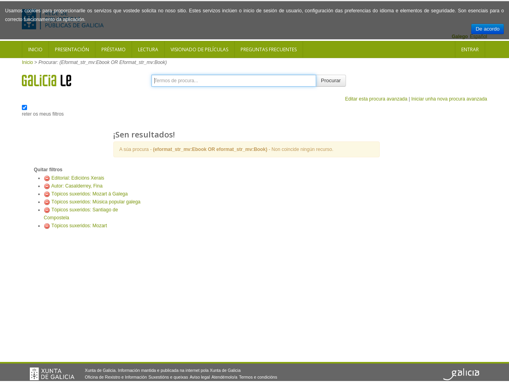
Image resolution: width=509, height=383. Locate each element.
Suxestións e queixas (168, 377)
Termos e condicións (258, 377)
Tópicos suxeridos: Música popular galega (95, 202)
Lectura (148, 49)
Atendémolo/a (224, 377)
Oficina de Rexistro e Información (116, 377)
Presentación (72, 49)
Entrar (470, 49)
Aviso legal (200, 377)
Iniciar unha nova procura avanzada (449, 99)
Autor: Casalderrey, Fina (77, 186)
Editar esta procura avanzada (376, 99)
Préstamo (113, 49)
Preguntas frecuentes (269, 49)
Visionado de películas (199, 49)
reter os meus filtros (43, 114)
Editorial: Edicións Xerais (77, 178)
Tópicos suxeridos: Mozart (79, 225)
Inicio (35, 49)
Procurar (331, 80)
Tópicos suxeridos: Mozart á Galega (89, 194)
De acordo (487, 29)
